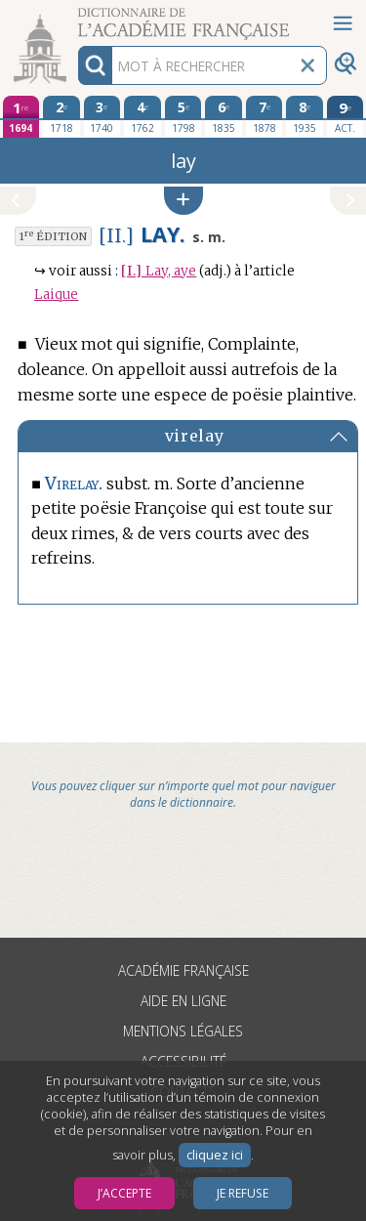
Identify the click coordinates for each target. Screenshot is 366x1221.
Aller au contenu (76, 17)
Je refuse (242, 1193)
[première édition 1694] (21, 117)
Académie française (183, 970)
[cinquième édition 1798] (183, 116)
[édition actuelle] (345, 117)
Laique (56, 294)
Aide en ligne (183, 1000)
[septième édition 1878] (264, 116)
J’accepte (124, 1193)
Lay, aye (158, 271)
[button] (183, 201)
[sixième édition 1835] (223, 116)
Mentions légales (183, 1031)
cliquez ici (214, 1155)
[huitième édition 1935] (304, 116)
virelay (194, 435)
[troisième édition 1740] (102, 116)
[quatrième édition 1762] (142, 116)
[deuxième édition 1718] (61, 116)
